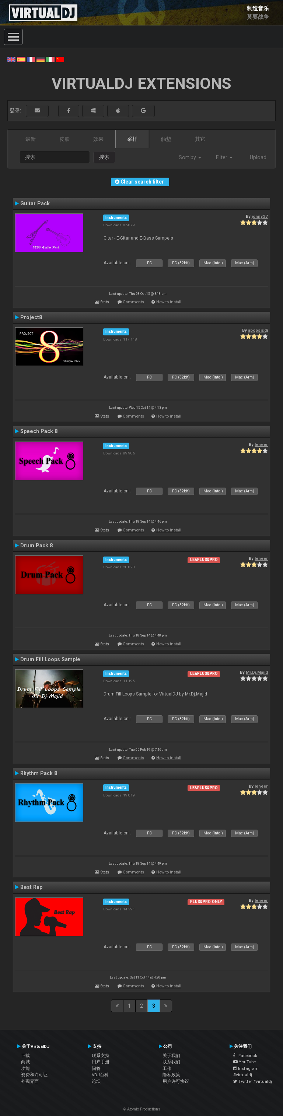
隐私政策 (171, 1074)
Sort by (190, 157)
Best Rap (31, 887)
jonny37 (260, 216)
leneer (261, 444)
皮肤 (64, 139)
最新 (30, 139)
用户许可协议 (176, 1081)
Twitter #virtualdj (252, 1081)
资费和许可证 (34, 1074)
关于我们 (171, 1055)
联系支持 (100, 1055)
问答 (96, 1068)
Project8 (31, 317)
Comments (133, 302)
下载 (25, 1055)
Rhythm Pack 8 (38, 773)
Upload (258, 157)
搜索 (104, 157)
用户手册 (100, 1061)
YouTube (244, 1061)
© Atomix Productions (141, 1109)
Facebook (245, 1055)
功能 (25, 1068)
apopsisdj (258, 330)
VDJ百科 (100, 1074)
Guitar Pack (35, 203)
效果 (98, 139)
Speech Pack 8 (38, 431)
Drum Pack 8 (36, 545)
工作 (167, 1068)
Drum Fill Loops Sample (50, 659)
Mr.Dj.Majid (257, 672)
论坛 (96, 1081)
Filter (224, 157)
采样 (132, 139)
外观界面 (30, 1081)
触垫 (166, 139)
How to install (168, 302)
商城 (25, 1061)
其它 (200, 139)
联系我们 (171, 1061)
